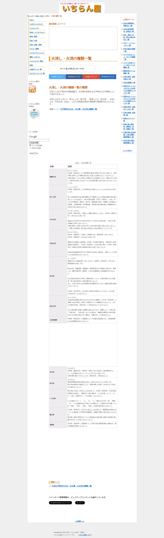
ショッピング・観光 (36, 61)
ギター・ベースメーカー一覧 (129, 44)
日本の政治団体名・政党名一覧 (128, 30)
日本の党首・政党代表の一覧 (129, 78)
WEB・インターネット (37, 32)
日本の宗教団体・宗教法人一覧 (129, 24)
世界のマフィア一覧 (129, 120)
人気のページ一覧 (36, 69)
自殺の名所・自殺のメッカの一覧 (129, 108)
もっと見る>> (127, 150)
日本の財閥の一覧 (129, 82)
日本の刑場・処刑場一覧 (129, 114)
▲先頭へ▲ (79, 521)
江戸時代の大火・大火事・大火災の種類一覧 (78, 109)
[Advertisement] (68, 136)
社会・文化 (33, 40)
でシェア (57, 76)
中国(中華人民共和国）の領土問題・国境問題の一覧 (129, 135)
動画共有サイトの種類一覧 (129, 72)
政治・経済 (33, 36)
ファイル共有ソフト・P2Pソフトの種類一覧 (129, 65)
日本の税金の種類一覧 (129, 50)
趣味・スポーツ (35, 57)
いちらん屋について (85, 535)
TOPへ (32, 20)
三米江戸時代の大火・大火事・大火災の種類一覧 (72, 486)
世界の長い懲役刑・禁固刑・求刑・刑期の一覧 (128, 126)
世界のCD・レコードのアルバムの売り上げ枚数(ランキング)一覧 (129, 89)
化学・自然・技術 (36, 45)
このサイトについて (36, 24)
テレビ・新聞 (34, 49)
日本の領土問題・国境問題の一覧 (129, 142)
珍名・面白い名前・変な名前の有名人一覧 (129, 37)
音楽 (31, 65)
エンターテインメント (37, 53)
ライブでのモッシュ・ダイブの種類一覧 (129, 57)
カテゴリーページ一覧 (37, 73)
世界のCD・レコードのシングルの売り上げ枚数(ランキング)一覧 (129, 100)
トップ (31, 16)
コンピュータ (34, 28)
